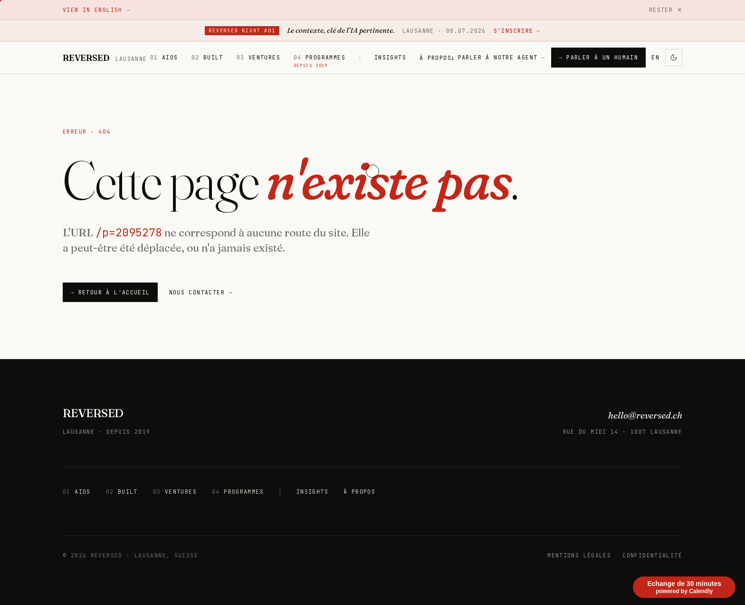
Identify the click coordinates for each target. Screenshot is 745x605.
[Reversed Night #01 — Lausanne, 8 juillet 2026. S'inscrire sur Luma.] (372, 30)
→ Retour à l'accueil (110, 292)
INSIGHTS (390, 57)
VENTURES (258, 57)
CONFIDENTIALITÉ (652, 555)
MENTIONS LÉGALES (579, 555)
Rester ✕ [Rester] (665, 9)
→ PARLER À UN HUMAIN (599, 57)
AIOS (164, 57)
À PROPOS (437, 57)
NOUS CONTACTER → (201, 292)
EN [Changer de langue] (655, 57)
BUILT (207, 57)
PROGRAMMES (319, 57)
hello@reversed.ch (645, 415)
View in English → (96, 9)
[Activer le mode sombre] (673, 57)
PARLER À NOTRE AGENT (501, 57)
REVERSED (93, 413)
